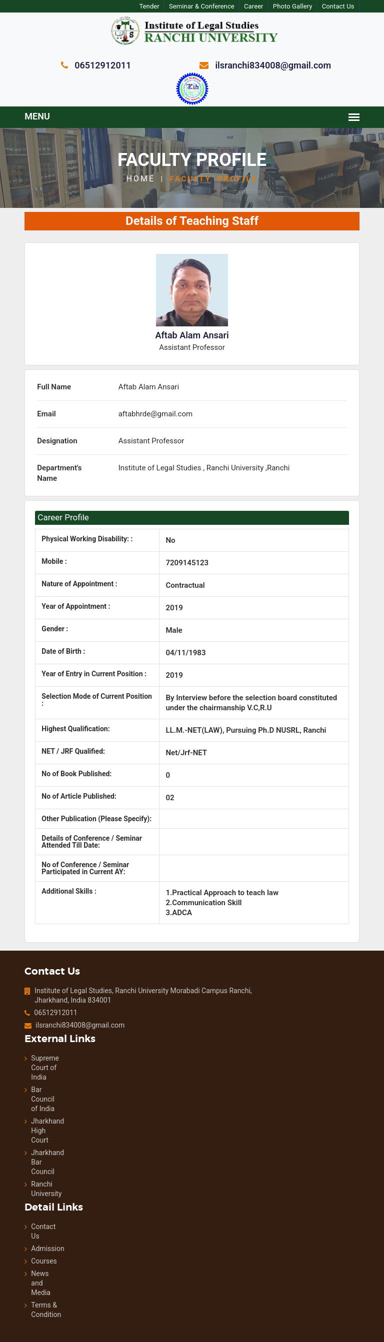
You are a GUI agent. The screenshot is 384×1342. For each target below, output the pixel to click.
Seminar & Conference (211, 6)
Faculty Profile (213, 178)
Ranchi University (28, 1179)
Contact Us (350, 6)
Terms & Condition (24, 1300)
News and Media (24, 1273)
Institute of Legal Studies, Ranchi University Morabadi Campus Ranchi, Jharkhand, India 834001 (125, 985)
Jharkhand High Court (28, 1121)
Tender (158, 6)
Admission (24, 1238)
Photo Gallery (304, 6)
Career (264, 6)
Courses (24, 1251)
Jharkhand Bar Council (28, 1152)
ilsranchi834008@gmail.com (62, 1015)
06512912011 (38, 1002)
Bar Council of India (27, 1089)
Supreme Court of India (28, 1058)
